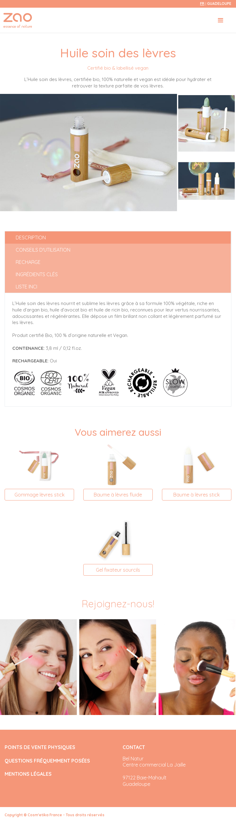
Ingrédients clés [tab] (37, 274)
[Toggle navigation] (220, 20)
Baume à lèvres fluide (118, 495)
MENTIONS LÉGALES (28, 774)
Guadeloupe (219, 3)
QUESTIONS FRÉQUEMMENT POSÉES (47, 761)
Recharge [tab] (28, 262)
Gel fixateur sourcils (118, 570)
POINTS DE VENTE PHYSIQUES (40, 747)
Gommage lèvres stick (39, 495)
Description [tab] (31, 237)
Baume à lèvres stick (196, 495)
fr (202, 3)
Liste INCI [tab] (26, 287)
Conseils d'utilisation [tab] (43, 250)
